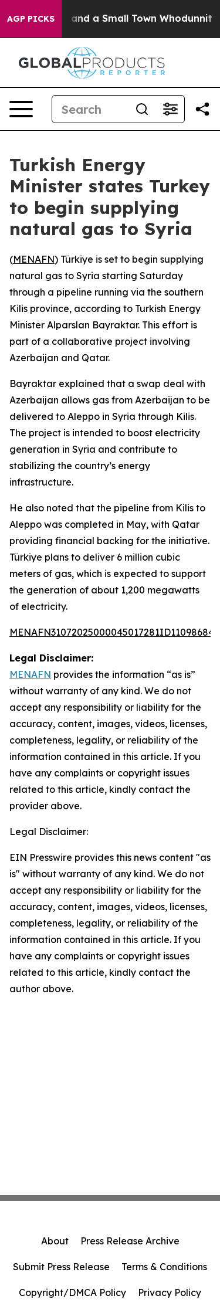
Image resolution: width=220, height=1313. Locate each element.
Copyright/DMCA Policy (72, 1292)
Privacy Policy (169, 1292)
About (55, 1241)
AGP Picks (31, 18)
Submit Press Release (61, 1267)
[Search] (90, 109)
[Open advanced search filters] (170, 109)
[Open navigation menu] (21, 109)
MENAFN (34, 259)
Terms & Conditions (164, 1267)
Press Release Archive (130, 1241)
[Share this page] (202, 109)
